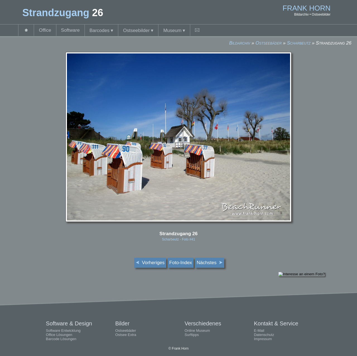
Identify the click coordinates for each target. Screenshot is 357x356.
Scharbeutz (299, 43)
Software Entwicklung (63, 330)
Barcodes (102, 30)
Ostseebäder (268, 43)
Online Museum (197, 330)
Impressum (263, 339)
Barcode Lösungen (61, 339)
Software (70, 30)
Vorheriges (150, 262)
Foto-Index (180, 262)
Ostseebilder (138, 30)
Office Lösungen (59, 335)
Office (45, 30)
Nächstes (209, 262)
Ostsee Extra (125, 335)
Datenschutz (264, 335)
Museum (174, 30)
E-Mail (259, 330)
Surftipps (192, 335)
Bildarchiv (239, 43)
